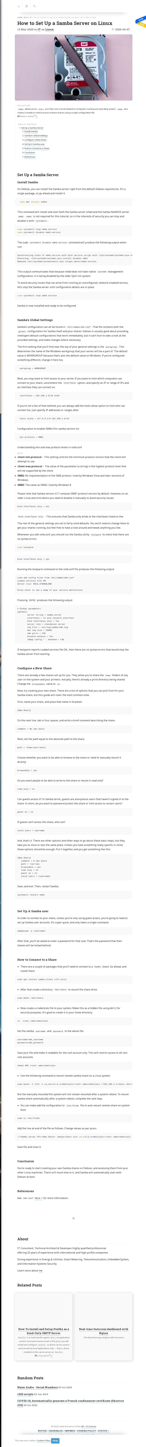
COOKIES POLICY (86, 1430)
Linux (49, 29)
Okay (55, 1440)
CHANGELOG (56, 1430)
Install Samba (31, 131)
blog (26, 17)
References (29, 156)
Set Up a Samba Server (32, 127)
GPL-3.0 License (88, 1426)
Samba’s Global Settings (36, 135)
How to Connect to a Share (36, 148)
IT (39, 29)
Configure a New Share (35, 139)
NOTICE (42, 1430)
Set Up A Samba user (34, 144)
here (37, 1198)
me (40, 1270)
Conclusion (29, 152)
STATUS (102, 1430)
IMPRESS (70, 1430)
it (30, 17)
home (19, 17)
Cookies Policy (43, 1440)
